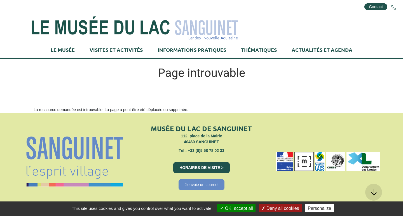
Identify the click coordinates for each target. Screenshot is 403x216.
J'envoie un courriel (201, 184)
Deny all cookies (280, 208)
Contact (376, 6)
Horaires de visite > (201, 167)
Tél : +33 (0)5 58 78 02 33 (201, 150)
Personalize (319, 208)
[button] (373, 192)
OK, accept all (236, 208)
